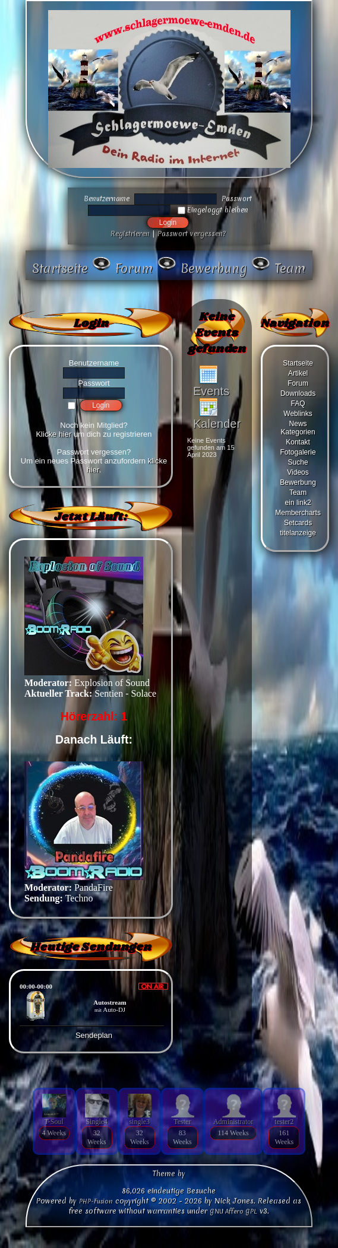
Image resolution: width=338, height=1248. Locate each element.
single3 (139, 1121)
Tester (182, 1121)
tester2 (283, 1121)
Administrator (233, 1121)
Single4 (97, 1121)
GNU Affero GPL (233, 1211)
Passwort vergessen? (191, 234)
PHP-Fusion (96, 1201)
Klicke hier (53, 434)
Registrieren (130, 234)
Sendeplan (93, 1035)
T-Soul (54, 1121)
